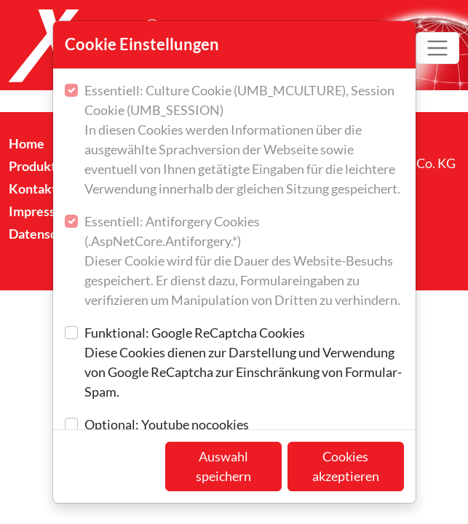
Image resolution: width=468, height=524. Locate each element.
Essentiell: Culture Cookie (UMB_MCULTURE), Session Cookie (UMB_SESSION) (244, 140)
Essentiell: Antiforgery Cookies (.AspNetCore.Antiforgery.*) (244, 261)
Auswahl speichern (223, 466)
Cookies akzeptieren (345, 466)
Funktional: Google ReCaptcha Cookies (244, 363)
